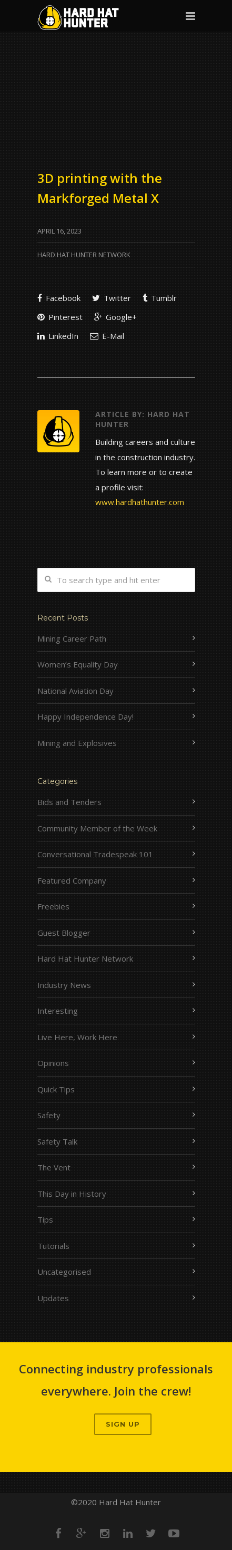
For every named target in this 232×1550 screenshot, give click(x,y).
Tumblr (160, 298)
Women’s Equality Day (77, 664)
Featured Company (71, 880)
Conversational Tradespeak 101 (95, 854)
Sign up (123, 1424)
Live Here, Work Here (77, 1037)
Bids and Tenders (69, 802)
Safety (48, 1115)
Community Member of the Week (97, 828)
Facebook (58, 298)
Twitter (111, 298)
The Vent (53, 1167)
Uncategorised (64, 1271)
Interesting (57, 1010)
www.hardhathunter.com (139, 502)
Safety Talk (57, 1141)
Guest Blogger (63, 932)
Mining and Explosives (77, 743)
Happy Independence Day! (85, 716)
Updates (53, 1298)
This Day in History (71, 1193)
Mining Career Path (71, 638)
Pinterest (60, 317)
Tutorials (53, 1246)
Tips (45, 1219)
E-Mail (107, 336)
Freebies (53, 906)
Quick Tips (56, 1089)
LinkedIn (57, 336)
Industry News (64, 985)
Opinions (53, 1063)
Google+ (115, 317)
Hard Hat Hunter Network (83, 254)
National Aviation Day (75, 690)
